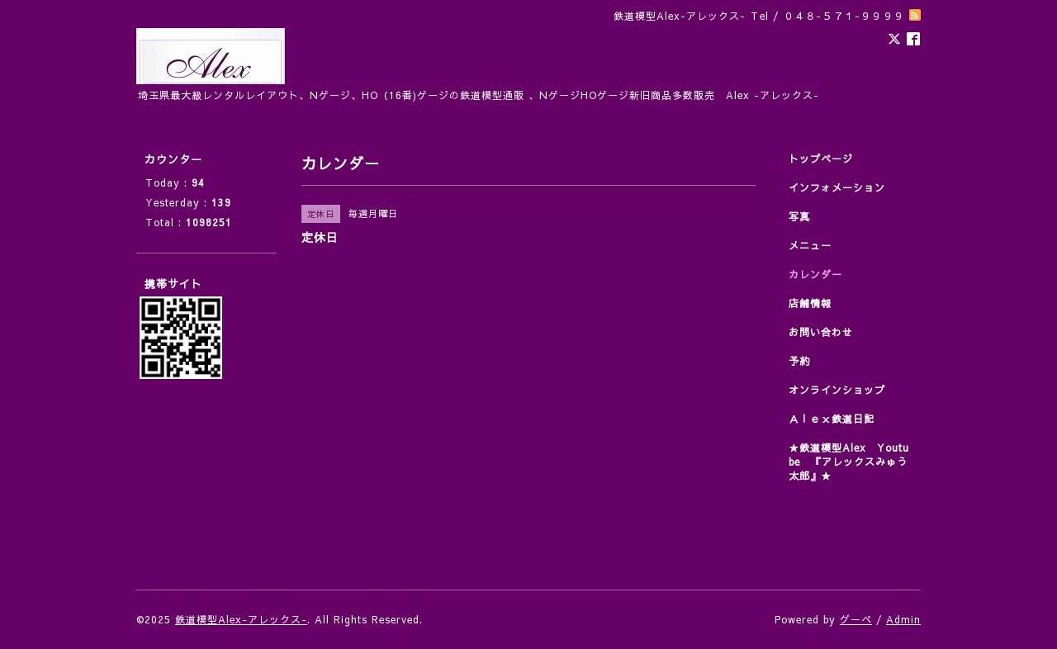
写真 (799, 216)
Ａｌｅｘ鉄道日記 (832, 418)
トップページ (821, 158)
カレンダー (815, 274)
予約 (799, 360)
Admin (903, 619)
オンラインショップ (837, 389)
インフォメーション (837, 187)
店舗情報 (810, 303)
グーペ (856, 619)
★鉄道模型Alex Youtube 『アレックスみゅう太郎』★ (849, 461)
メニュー (810, 245)
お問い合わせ (821, 332)
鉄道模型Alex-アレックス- (241, 619)
